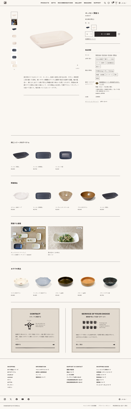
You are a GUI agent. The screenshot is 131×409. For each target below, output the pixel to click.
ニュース (38, 374)
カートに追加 (105, 34)
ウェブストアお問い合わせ (74, 377)
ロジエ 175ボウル (15, 293)
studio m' (10, 374)
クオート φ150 (82, 293)
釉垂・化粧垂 (100, 74)
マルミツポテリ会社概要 (89, 405)
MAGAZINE (88, 3)
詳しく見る (79, 344)
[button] (14, 69)
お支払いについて (101, 374)
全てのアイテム (11, 372)
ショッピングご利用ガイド (103, 369)
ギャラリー (10, 385)
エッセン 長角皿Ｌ (38, 207)
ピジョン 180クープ (16, 207)
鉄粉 (97, 78)
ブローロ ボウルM (105, 293)
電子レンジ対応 (109, 59)
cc (115, 55)
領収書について (100, 382)
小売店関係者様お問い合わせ (74, 380)
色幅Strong (99, 71)
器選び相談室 (70, 369)
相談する (18, 344)
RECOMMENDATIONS (65, 3)
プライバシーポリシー (105, 405)
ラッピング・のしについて (103, 385)
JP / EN (121, 3)
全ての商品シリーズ (12, 369)
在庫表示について (90, 39)
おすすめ (9, 382)
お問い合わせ (103, 101)
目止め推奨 (99, 59)
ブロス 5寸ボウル (82, 207)
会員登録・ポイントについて (104, 372)
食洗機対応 (110, 63)
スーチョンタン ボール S (62, 207)
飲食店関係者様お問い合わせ (74, 382)
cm (98, 55)
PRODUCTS (45, 3)
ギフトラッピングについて (92, 101)
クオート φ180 (59, 293)
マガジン (9, 387)
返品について (100, 380)
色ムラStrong (109, 71)
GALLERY (78, 3)
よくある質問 (70, 374)
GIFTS (53, 3)
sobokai (10, 377)
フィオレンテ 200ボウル (40, 293)
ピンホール (109, 74)
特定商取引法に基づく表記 (120, 405)
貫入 (116, 74)
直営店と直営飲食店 (41, 372)
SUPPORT (97, 3)
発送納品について (101, 377)
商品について (70, 372)
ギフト (9, 380)
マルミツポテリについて (42, 369)
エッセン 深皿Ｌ (104, 207)
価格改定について (40, 377)
